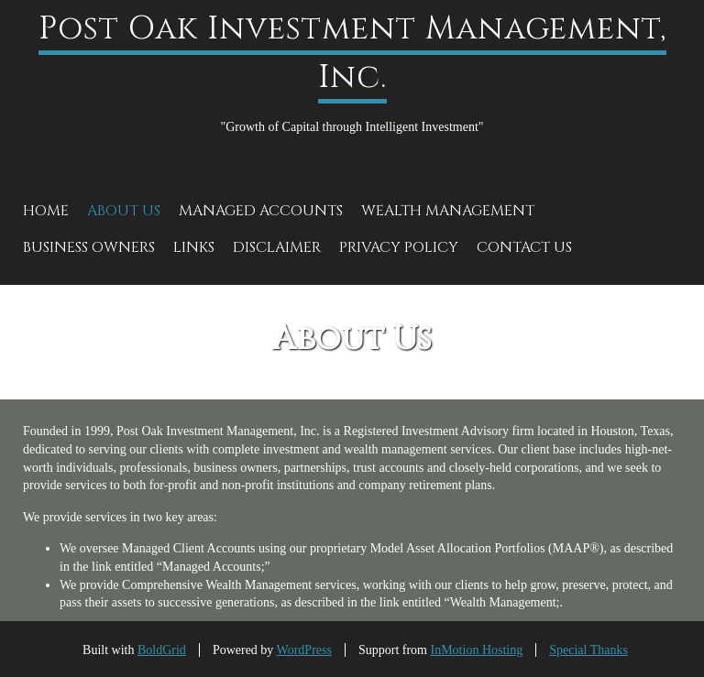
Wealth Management (447, 211)
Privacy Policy (398, 247)
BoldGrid (162, 650)
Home (46, 211)
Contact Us (524, 247)
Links (193, 247)
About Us (123, 211)
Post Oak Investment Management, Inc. (352, 53)
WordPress (304, 650)
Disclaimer (277, 247)
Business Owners (89, 247)
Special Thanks (588, 650)
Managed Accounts (261, 211)
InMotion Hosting (477, 650)
